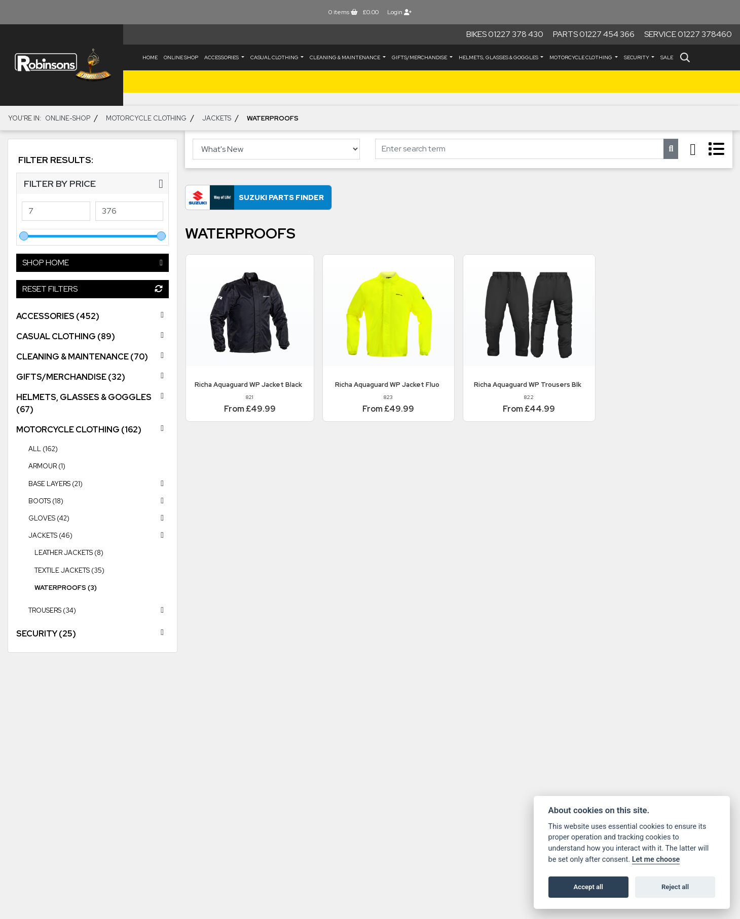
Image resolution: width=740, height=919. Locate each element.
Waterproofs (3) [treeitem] (65, 587)
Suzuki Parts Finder (281, 197)
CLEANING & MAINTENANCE (345, 57)
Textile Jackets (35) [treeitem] (69, 570)
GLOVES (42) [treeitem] (98, 518)
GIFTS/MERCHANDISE (420, 57)
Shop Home (92, 262)
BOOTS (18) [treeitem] (98, 500)
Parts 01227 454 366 (594, 34)
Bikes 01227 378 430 (504, 34)
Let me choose (656, 859)
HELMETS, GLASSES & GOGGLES (499, 57)
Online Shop (181, 57)
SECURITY (637, 57)
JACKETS (216, 118)
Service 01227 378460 (688, 34)
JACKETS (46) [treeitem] (98, 535)
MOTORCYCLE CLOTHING (581, 57)
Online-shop (67, 118)
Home (150, 57)
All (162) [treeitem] (43, 449)
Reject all (675, 887)
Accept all (588, 887)
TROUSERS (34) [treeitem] (98, 610)
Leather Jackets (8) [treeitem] (68, 552)
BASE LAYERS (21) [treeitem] (98, 483)
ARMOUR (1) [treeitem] (46, 466)
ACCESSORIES (222, 57)
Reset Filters (92, 289)
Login (399, 12)
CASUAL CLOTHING (275, 57)
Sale (666, 57)
